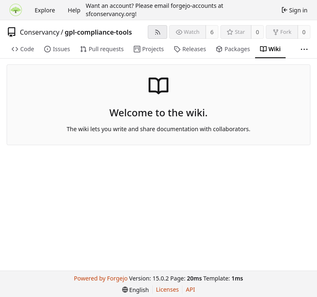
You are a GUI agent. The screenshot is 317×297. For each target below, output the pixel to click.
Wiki (270, 49)
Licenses (167, 289)
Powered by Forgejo (101, 278)
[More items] (304, 49)
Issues (57, 49)
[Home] (15, 9)
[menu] (135, 290)
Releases (190, 49)
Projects (149, 49)
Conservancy (39, 32)
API (190, 289)
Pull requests (102, 49)
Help (74, 10)
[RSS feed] (157, 32)
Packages (233, 49)
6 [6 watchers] (212, 32)
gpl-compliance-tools (98, 32)
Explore (45, 10)
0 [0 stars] (257, 32)
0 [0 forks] (303, 32)
